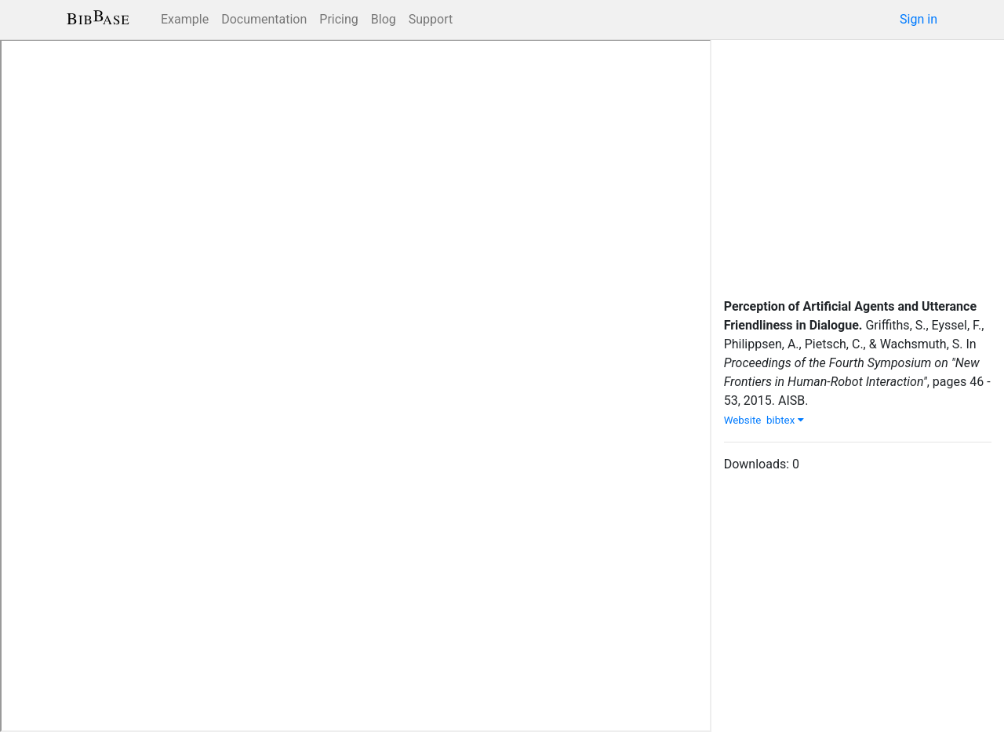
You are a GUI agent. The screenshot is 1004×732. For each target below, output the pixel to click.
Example (185, 19)
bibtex (785, 420)
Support (431, 19)
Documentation (264, 19)
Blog (383, 19)
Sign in (918, 19)
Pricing (338, 19)
